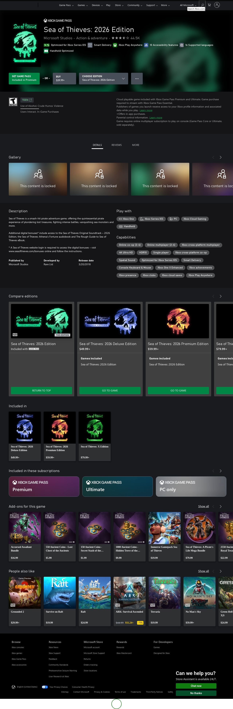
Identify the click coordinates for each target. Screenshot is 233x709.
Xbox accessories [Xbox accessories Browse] (19, 665)
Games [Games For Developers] (157, 647)
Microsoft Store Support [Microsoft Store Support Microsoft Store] (94, 653)
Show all (203, 506)
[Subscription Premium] (44, 486)
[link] (25, 436)
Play (108, 5)
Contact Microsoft (81, 692)
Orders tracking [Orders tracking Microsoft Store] (90, 665)
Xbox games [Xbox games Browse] (17, 653)
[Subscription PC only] (191, 486)
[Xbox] (48, 5)
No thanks (196, 693)
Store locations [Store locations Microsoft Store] (90, 670)
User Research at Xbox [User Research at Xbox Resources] (59, 676)
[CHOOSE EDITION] (103, 78)
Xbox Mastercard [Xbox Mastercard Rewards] (123, 653)
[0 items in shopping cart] (209, 4)
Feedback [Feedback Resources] (53, 659)
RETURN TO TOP (41, 390)
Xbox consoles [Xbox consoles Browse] (18, 647)
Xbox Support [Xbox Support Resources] (54, 653)
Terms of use (120, 692)
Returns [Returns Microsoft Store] (87, 659)
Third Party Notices (154, 692)
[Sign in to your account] (217, 5)
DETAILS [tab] (97, 145)
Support (150, 5)
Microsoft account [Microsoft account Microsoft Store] (92, 647)
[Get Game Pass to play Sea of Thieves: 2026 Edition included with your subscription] (24, 78)
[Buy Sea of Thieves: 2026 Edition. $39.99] (64, 78)
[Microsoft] (24, 5)
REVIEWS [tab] (117, 145)
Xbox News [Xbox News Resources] (53, 647)
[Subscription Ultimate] (117, 486)
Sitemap (64, 692)
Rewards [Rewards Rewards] (120, 647)
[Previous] (213, 157)
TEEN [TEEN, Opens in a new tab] (27, 100)
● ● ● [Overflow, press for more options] (137, 78)
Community (133, 5)
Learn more (146, 110)
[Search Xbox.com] (202, 5)
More (164, 5)
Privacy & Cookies (102, 692)
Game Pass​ (65, 5)
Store (118, 5)
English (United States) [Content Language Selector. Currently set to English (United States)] (27, 686)
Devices (96, 5)
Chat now (196, 685)
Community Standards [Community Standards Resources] (58, 665)
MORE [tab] (135, 145)
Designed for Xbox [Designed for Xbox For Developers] (162, 653)
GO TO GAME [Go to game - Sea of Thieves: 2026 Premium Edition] (178, 390)
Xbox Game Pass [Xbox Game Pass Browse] (19, 659)
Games (81, 5)
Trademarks (136, 692)
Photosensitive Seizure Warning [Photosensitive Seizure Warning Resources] (63, 670)
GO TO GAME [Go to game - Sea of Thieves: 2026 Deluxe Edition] (110, 390)
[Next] (220, 157)
